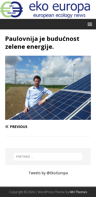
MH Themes (78, 192)
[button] (89, 24)
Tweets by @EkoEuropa (48, 172)
